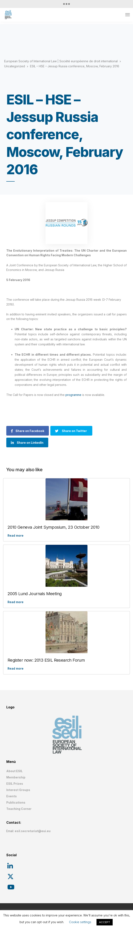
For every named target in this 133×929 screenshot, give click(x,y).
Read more (15, 535)
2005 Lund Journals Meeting (34, 593)
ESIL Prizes (14, 783)
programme (73, 395)
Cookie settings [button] (80, 922)
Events (11, 796)
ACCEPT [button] (104, 922)
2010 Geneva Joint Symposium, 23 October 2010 (53, 527)
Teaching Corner (18, 809)
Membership (15, 777)
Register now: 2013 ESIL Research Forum (46, 660)
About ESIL (14, 771)
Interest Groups (18, 790)
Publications (15, 802)
